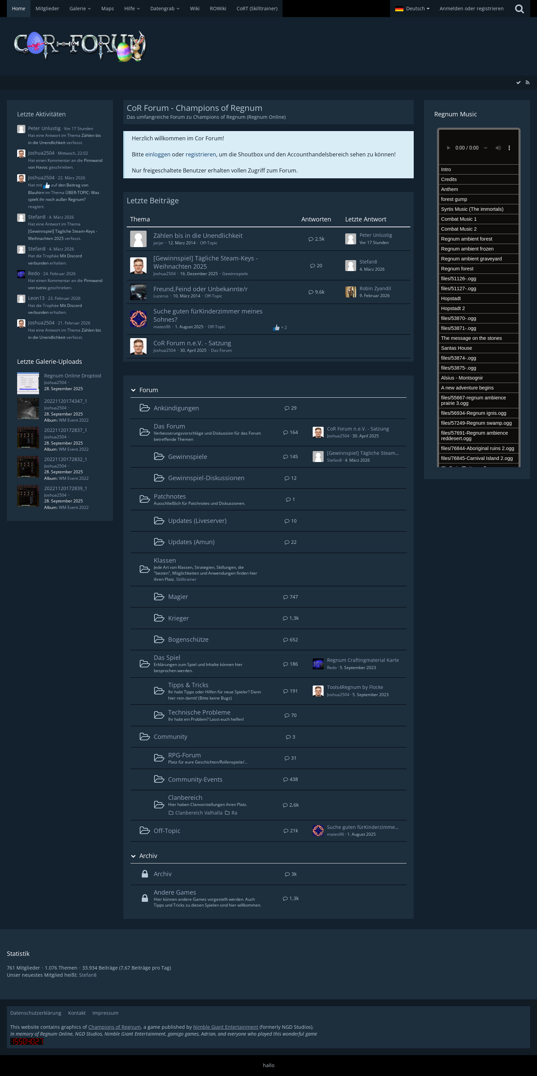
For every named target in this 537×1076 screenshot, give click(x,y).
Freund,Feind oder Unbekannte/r (200, 289)
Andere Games (175, 892)
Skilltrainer (186, 579)
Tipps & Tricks (188, 685)
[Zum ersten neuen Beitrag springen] (318, 432)
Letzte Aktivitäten (41, 114)
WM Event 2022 (74, 420)
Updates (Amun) (191, 542)
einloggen (158, 154)
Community (170, 736)
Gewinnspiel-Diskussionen (206, 478)
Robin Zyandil (375, 288)
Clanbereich (185, 797)
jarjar (158, 243)
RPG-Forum (184, 755)
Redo (34, 273)
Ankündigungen (176, 408)
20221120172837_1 (65, 430)
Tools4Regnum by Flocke (355, 687)
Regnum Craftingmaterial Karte (363, 660)
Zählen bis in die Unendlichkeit (197, 235)
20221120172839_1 (65, 488)
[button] (412, 8)
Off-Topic (208, 243)
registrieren (201, 154)
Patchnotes (170, 496)
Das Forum (221, 350)
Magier (178, 596)
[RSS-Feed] (527, 82)
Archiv (148, 856)
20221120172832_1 (65, 459)
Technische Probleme (199, 712)
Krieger (178, 618)
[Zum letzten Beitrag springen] (350, 238)
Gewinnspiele (235, 274)
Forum (148, 390)
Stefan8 (37, 217)
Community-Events (195, 779)
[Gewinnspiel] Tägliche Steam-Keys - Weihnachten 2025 (205, 262)
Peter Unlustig (44, 128)
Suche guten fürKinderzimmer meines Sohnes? (208, 315)
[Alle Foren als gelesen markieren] (518, 82)
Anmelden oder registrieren (472, 8)
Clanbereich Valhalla (199, 812)
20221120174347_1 (65, 401)
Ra (234, 812)
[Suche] (519, 8)
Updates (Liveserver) (197, 520)
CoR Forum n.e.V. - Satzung (192, 343)
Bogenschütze (188, 639)
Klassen (165, 560)
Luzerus (160, 296)
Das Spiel (167, 657)
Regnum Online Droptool (72, 375)
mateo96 (162, 327)
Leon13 (36, 298)
